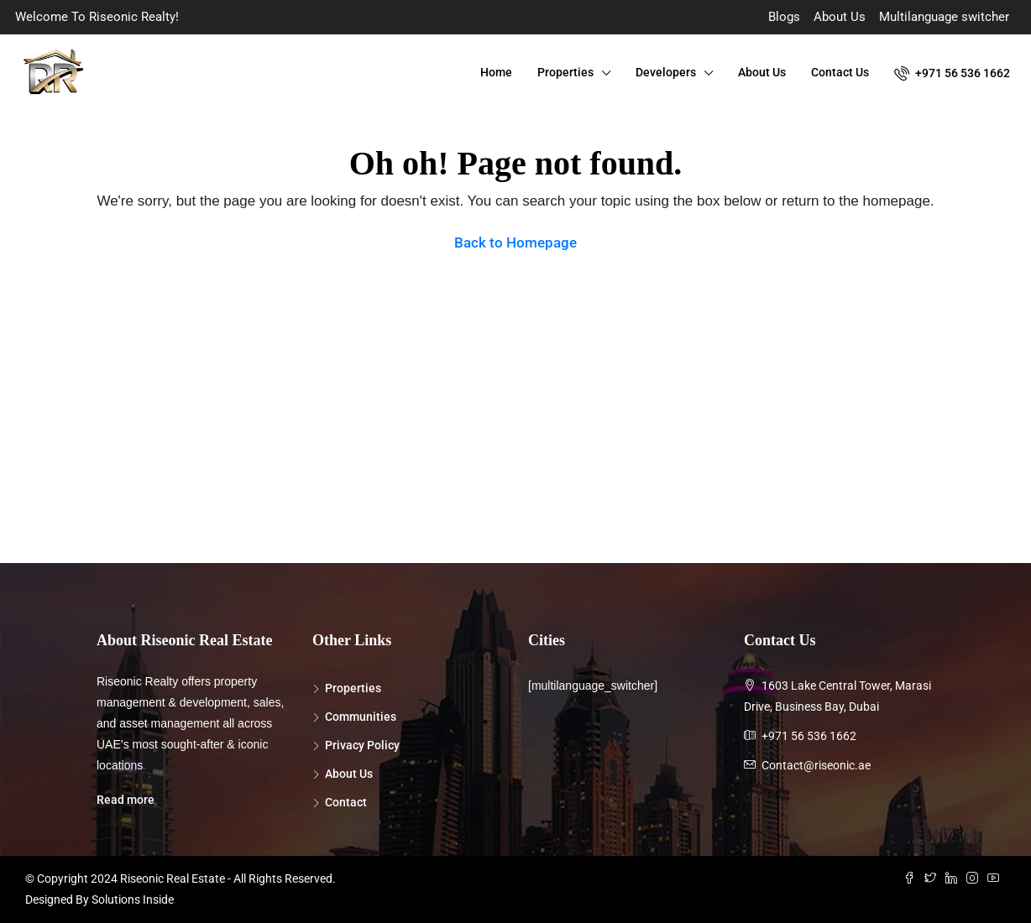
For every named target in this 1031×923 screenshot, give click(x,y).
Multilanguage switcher (944, 16)
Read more (125, 799)
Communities (360, 716)
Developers (666, 72)
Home (496, 72)
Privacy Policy (362, 745)
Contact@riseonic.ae (816, 765)
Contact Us (840, 72)
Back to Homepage (515, 242)
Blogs (784, 16)
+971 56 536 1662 (952, 73)
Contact (346, 802)
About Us (840, 16)
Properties (565, 72)
